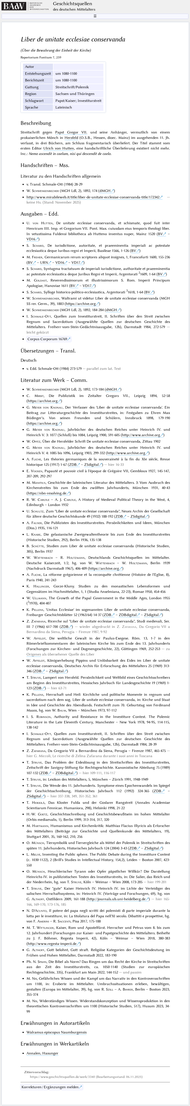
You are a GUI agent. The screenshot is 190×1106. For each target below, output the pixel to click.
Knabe (36, 534)
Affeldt (40, 638)
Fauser (36, 523)
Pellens (37, 609)
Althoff (38, 899)
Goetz (42, 814)
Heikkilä (38, 802)
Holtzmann (76, 557)
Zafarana (38, 621)
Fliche (36, 459)
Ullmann (39, 598)
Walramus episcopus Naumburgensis (56, 1032)
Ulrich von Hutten (58, 148)
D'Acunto (39, 910)
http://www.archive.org (141, 435)
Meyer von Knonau (47, 407)
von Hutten (42, 223)
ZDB (73, 464)
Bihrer (128, 989)
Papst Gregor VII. (71, 132)
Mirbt (39, 396)
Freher (37, 257)
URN (44, 262)
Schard (38, 245)
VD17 (75, 262)
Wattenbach (43, 557)
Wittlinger (45, 927)
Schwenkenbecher (45, 190)
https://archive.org (81, 303)
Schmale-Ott (41, 316)
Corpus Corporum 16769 (47, 339)
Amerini (43, 921)
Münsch (37, 843)
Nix (34, 978)
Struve (35, 677)
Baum (61, 710)
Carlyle (43, 499)
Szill (109, 989)
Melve (35, 854)
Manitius (39, 482)
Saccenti (64, 921)
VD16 (30, 239)
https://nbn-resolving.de (47, 493)
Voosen (36, 471)
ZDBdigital (128, 615)
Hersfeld (71, 137)
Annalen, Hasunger (42, 1053)
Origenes (33, 654)
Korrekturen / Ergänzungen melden (50, 1087)
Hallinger (41, 586)
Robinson (43, 716)
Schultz (37, 511)
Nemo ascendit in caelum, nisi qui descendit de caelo (70, 153)
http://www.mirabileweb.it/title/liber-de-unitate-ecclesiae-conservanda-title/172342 (92, 197)
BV (160, 234)
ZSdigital (91, 464)
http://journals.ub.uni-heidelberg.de (116, 899)
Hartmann (40, 826)
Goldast (40, 280)
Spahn (42, 961)
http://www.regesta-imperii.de (52, 943)
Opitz (36, 441)
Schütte (37, 546)
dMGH (105, 190)
